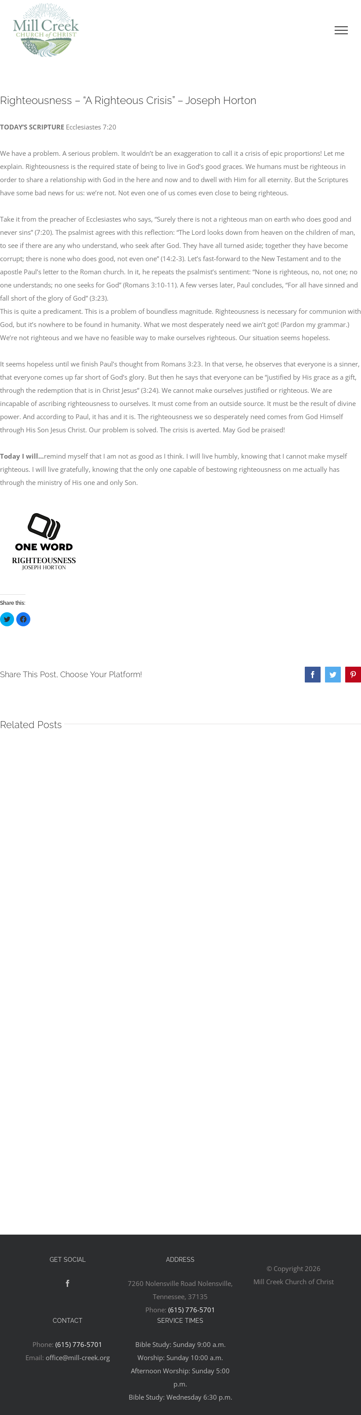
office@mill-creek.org (78, 1357)
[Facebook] (67, 1283)
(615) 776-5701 (191, 1309)
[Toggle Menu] (341, 30)
